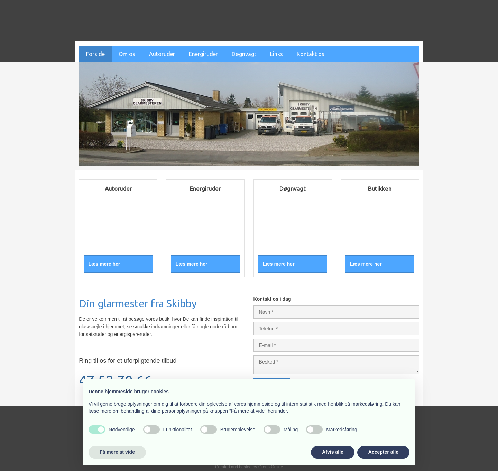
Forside (95, 54)
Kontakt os (310, 54)
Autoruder (162, 54)
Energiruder (203, 54)
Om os (127, 54)
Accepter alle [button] (383, 452)
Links (276, 54)
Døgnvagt (244, 54)
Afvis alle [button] (332, 452)
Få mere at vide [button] (117, 452)
